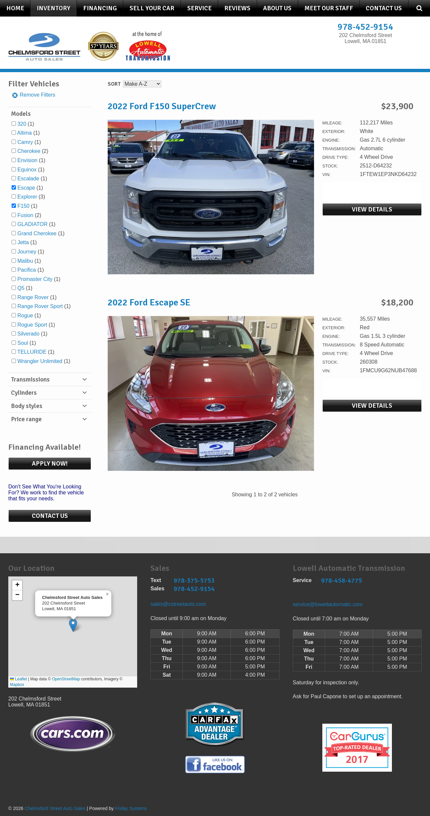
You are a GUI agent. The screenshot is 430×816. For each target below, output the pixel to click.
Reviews (237, 8)
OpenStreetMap (66, 679)
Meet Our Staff (328, 8)
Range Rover (32, 297)
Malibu (25, 261)
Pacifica (26, 270)
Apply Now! (50, 464)
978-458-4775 (341, 580)
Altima (24, 133)
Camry (25, 142)
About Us (277, 8)
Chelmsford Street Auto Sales (55, 808)
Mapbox (17, 684)
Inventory (53, 8)
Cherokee (28, 151)
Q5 (20, 288)
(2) (32, 151)
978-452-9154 (365, 27)
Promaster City (34, 279)
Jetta (23, 242)
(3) (31, 197)
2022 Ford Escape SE (149, 302)
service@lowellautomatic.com (328, 604)
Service (199, 8)
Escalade (28, 178)
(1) (25, 124)
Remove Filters (33, 95)
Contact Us (384, 8)
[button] (73, 625)
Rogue (25, 315)
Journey (26, 251)
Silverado (28, 334)
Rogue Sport (32, 325)
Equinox (26, 169)
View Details (372, 209)
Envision (27, 160)
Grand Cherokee (36, 233)
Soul (22, 343)
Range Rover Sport (40, 306)
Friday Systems (131, 808)
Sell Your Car (152, 8)
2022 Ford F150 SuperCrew (162, 106)
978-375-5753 (194, 580)
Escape (26, 188)
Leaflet (18, 679)
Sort (114, 84)
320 (21, 124)
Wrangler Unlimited (39, 361)
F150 (23, 206)
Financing (100, 8)
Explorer (27, 197)
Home (15, 8)
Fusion (25, 215)
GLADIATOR (32, 224)
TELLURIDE (31, 352)
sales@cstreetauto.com (178, 604)
